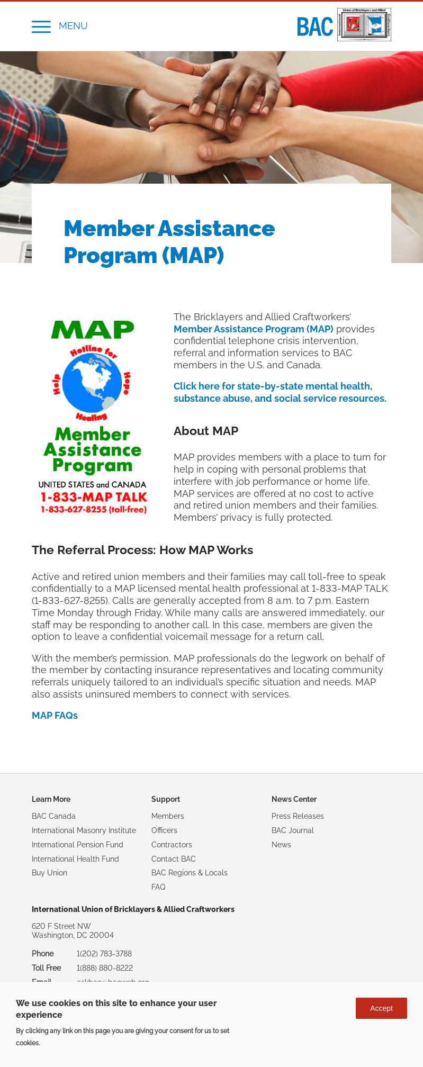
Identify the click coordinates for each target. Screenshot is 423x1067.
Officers (164, 830)
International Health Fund (75, 859)
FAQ (158, 887)
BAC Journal (293, 830)
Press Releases (298, 816)
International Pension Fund (77, 844)
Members (167, 816)
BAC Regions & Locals (189, 873)
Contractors (171, 844)
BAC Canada (54, 816)
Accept (381, 1008)
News (281, 844)
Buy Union (49, 873)
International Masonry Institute (84, 830)
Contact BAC (173, 859)
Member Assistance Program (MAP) (254, 329)
